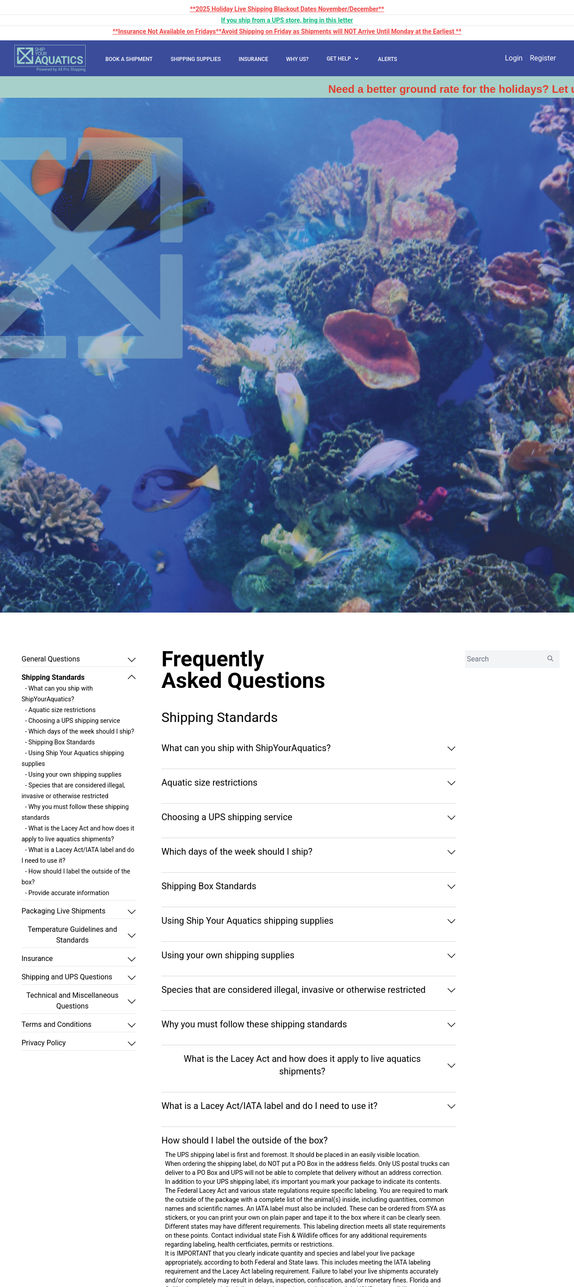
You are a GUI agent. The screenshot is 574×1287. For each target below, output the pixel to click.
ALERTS (387, 59)
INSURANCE (253, 59)
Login (513, 58)
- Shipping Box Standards (60, 742)
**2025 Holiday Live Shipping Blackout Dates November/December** (287, 9)
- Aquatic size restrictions (60, 709)
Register (543, 58)
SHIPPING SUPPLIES (195, 59)
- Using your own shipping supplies (73, 774)
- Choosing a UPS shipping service (72, 720)
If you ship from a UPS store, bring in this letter (287, 20)
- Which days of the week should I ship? (79, 731)
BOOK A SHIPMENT (128, 59)
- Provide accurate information (67, 892)
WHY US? (297, 59)
